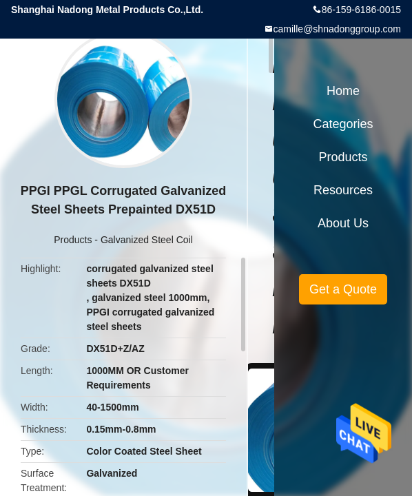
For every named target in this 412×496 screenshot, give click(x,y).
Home (343, 91)
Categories (343, 124)
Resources (343, 190)
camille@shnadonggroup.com (337, 28)
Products (73, 239)
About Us (343, 223)
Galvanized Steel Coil (147, 239)
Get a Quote (343, 289)
